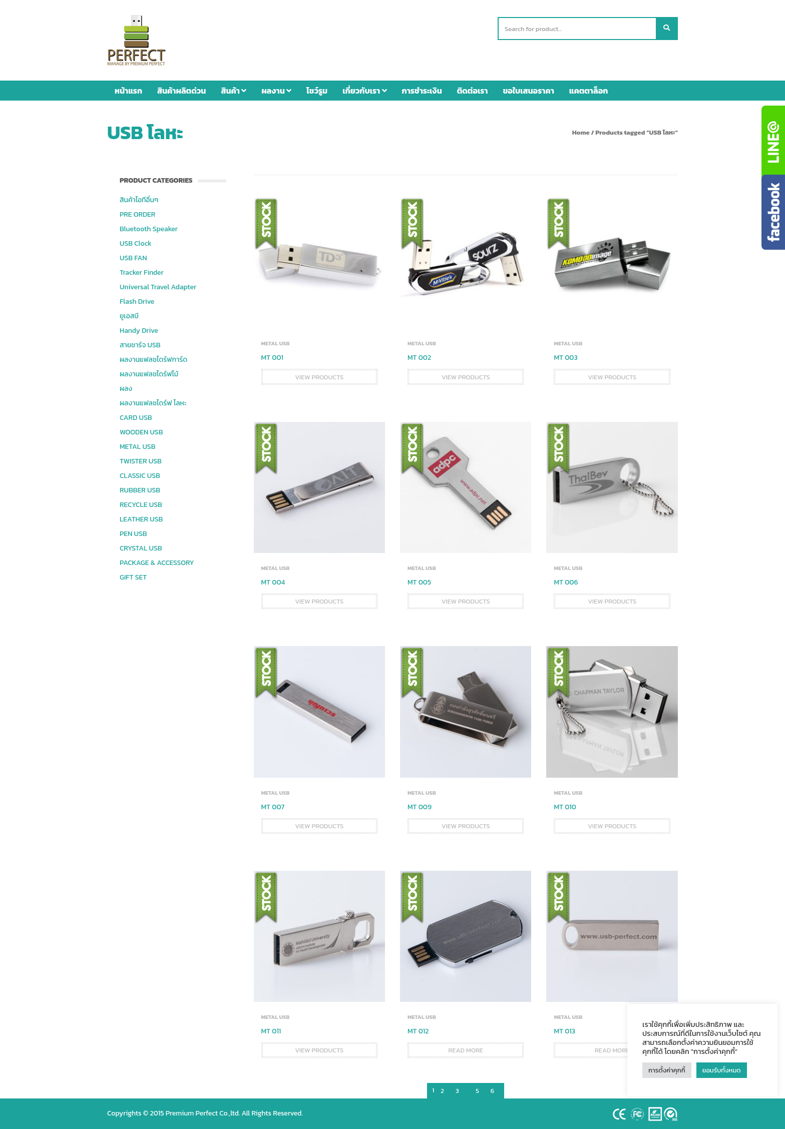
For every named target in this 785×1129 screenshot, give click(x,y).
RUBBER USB (140, 490)
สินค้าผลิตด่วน (181, 91)
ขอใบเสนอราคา (528, 91)
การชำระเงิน (422, 91)
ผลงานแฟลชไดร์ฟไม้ (149, 374)
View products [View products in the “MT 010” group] (612, 826)
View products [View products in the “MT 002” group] (466, 377)
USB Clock (136, 243)
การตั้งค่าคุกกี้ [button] (666, 1070)
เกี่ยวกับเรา (364, 91)
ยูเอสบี (129, 316)
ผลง (126, 388)
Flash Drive (137, 301)
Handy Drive (139, 330)
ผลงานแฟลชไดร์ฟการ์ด (153, 359)
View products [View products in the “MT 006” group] (612, 601)
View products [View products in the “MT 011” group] (319, 1050)
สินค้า (233, 91)
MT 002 (419, 357)
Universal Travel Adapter (158, 287)
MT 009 (420, 807)
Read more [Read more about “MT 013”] (612, 1050)
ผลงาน (276, 91)
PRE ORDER (137, 214)
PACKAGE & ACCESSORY (157, 562)
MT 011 (271, 1031)
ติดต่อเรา (472, 91)
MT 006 (566, 582)
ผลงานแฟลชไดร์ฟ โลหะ (153, 403)
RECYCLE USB (141, 504)
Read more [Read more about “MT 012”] (465, 1050)
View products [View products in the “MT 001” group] (319, 377)
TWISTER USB (141, 461)
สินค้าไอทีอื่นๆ (139, 200)
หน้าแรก (128, 91)
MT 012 (418, 1031)
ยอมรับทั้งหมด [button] (721, 1070)
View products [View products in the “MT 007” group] (319, 826)
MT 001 (272, 357)
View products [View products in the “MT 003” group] (612, 377)
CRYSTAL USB (141, 548)
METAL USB (137, 446)
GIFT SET (133, 577)
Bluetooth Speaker (149, 229)
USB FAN (133, 258)
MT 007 (273, 807)
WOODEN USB (141, 432)
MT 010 (565, 807)
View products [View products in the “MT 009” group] (466, 826)
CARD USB (136, 417)
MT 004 (273, 582)
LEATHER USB (141, 519)
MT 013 (564, 1031)
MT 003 (565, 357)
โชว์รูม (316, 91)
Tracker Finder (142, 272)
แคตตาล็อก (588, 91)
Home (581, 132)
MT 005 (419, 582)
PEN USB (133, 533)
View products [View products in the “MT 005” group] (466, 601)
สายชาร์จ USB (140, 345)
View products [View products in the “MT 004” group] (319, 601)
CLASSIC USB (140, 475)
